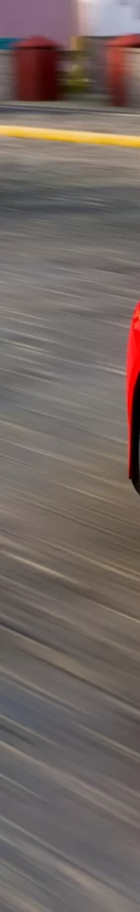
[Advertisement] (48, 66)
